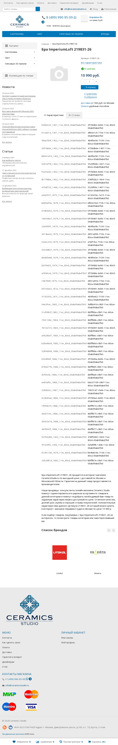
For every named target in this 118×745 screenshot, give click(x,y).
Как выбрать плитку (11, 160)
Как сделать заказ (25, 3)
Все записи (7, 142)
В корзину (89, 87)
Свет (39, 34)
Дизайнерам (88, 3)
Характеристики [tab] (54, 115)
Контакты (8, 3)
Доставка (52, 3)
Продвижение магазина (13, 734)
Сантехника (17, 34)
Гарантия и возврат (69, 3)
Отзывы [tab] (74, 115)
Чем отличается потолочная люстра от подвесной (19, 174)
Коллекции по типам (19, 75)
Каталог (11, 45)
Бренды (105, 34)
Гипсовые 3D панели (71, 34)
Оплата (40, 3)
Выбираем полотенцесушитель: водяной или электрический (17, 189)
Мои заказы (67, 637)
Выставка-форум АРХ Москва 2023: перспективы (18, 112)
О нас (99, 3)
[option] (59, 557)
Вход (94, 9)
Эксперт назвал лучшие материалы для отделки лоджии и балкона (19, 97)
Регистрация (108, 9)
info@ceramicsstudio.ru (75, 9)
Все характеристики (91, 62)
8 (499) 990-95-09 (59, 17)
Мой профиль (68, 642)
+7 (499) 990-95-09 (15, 679)
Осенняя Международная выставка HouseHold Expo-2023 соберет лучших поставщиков (19, 129)
